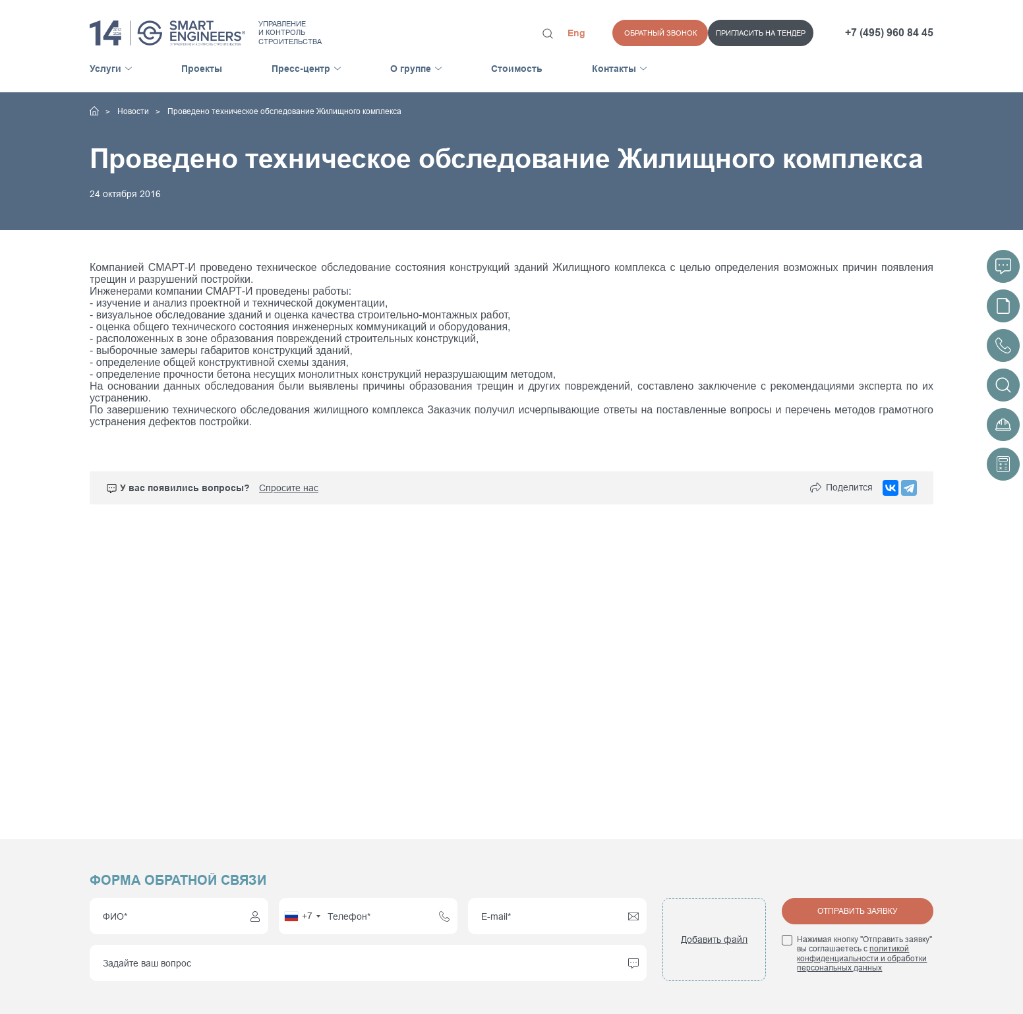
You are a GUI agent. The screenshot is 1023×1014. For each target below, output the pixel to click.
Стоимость (516, 68)
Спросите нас (288, 488)
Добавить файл (714, 939)
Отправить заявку (857, 911)
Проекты (201, 68)
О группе (410, 68)
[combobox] (301, 916)
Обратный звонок (778, 33)
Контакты (614, 68)
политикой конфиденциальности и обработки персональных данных (862, 958)
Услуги (105, 68)
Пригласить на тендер (665, 33)
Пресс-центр (301, 68)
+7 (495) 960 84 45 (889, 32)
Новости (134, 111)
